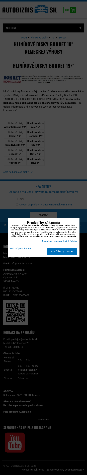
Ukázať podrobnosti (20, 248)
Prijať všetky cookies (61, 251)
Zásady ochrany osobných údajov (59, 241)
